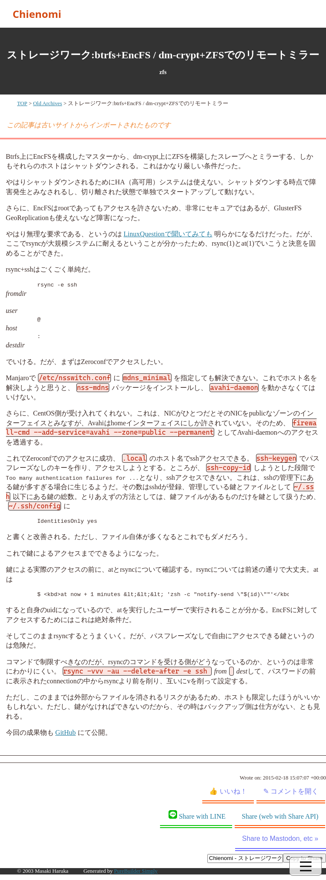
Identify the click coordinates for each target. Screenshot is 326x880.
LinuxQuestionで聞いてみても (168, 234)
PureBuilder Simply (135, 871)
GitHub (65, 732)
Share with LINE (197, 815)
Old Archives (47, 103)
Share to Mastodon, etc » (280, 838)
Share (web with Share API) (280, 816)
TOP (22, 103)
